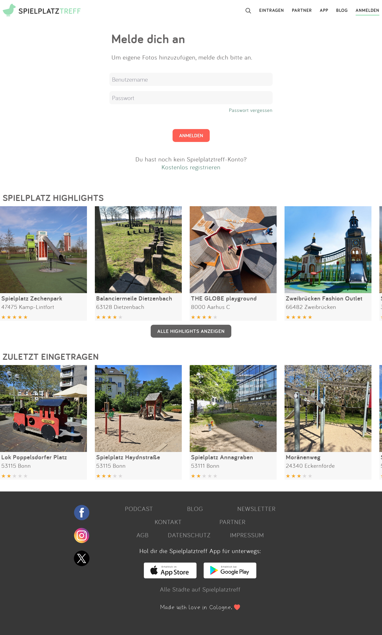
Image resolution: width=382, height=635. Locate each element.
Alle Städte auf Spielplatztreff (200, 589)
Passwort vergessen (251, 110)
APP (324, 10)
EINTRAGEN (271, 10)
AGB (142, 535)
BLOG (342, 10)
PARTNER (302, 10)
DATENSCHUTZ (189, 535)
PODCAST (139, 509)
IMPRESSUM (247, 535)
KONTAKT (168, 522)
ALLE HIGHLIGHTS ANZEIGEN (191, 331)
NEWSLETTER (256, 509)
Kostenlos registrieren (191, 167)
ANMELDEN (367, 10)
